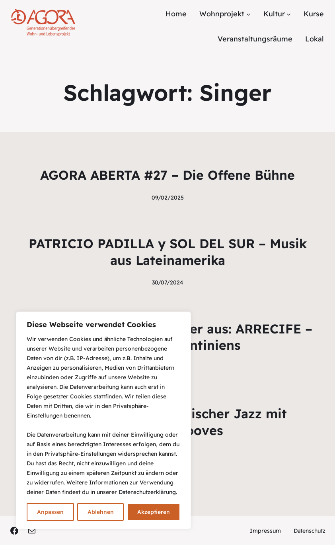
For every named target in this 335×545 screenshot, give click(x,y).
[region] (103, 420)
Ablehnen (101, 512)
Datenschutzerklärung (147, 492)
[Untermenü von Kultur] (288, 14)
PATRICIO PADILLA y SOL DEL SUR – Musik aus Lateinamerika (168, 251)
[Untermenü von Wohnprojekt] (248, 14)
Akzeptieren (153, 512)
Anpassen (50, 512)
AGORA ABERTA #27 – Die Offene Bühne (167, 175)
